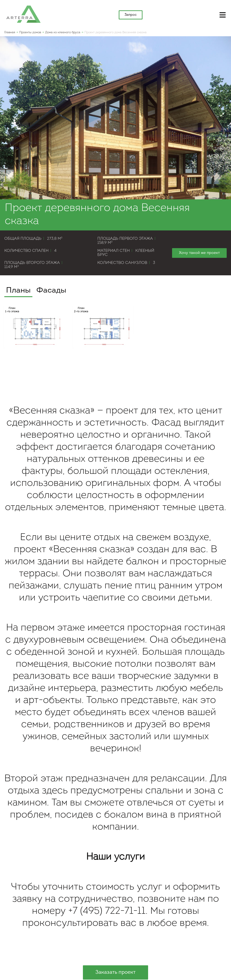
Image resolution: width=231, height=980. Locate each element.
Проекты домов (30, 32)
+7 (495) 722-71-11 (107, 911)
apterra (23, 14)
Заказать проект (115, 972)
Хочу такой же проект (199, 253)
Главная (9, 32)
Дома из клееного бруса (62, 32)
